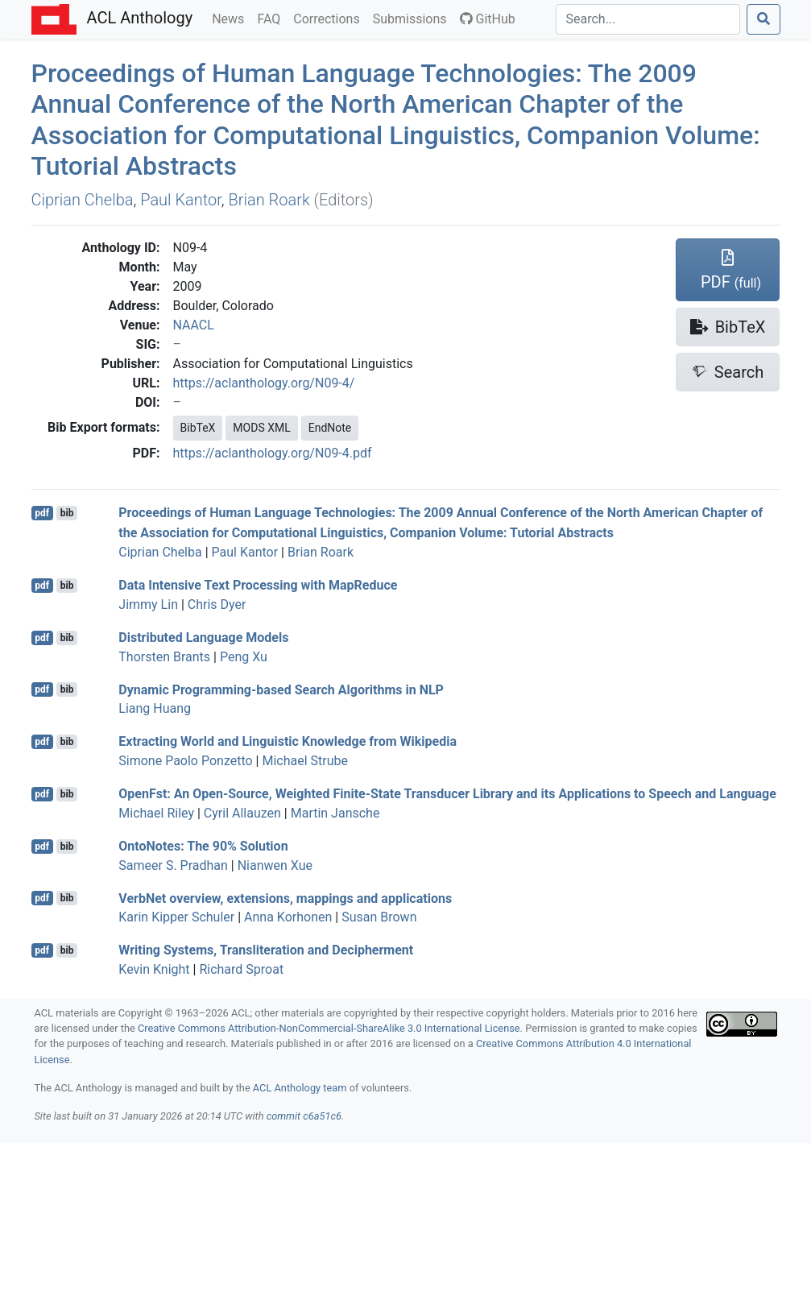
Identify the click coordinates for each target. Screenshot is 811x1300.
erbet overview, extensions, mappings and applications (285, 897)
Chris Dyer (217, 604)
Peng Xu (243, 656)
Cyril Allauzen (242, 813)
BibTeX (198, 427)
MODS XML (261, 427)
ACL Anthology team (300, 1088)
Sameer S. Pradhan (173, 865)
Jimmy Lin (148, 604)
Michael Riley (156, 813)
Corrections (329, 18)
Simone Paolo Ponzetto (185, 760)
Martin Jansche (335, 813)
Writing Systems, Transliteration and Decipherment (265, 950)
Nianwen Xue (275, 865)
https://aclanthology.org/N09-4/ (264, 383)
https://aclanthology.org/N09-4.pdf (272, 453)
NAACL (193, 325)
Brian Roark (268, 199)
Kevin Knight (153, 969)
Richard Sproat (241, 969)
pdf (42, 513)
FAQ (272, 18)
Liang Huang (154, 708)
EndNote (330, 427)
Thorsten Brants (164, 656)
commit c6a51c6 (304, 1116)
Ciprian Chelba (82, 199)
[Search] (648, 19)
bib (67, 513)
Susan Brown (378, 917)
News (231, 18)
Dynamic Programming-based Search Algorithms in (281, 689)
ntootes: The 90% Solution (203, 846)
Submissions (413, 18)
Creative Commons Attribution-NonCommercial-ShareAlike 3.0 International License (329, 1028)
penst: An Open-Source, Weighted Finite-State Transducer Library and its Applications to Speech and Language (447, 793)
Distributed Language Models (203, 637)
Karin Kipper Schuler (176, 917)
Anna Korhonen (288, 917)
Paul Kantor (180, 199)
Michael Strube (305, 760)
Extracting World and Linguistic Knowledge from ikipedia (287, 741)
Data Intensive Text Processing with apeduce (257, 585)
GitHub (487, 19)
